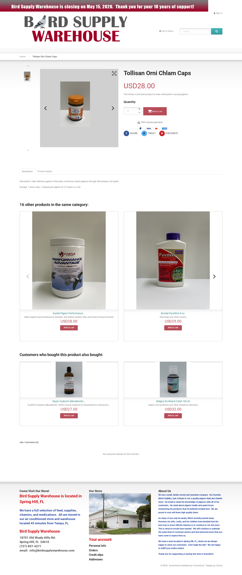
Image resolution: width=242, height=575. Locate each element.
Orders (93, 550)
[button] (218, 13)
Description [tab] (27, 171)
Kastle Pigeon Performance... (69, 313)
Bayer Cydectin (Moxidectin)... (69, 401)
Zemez (219, 565)
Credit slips (96, 554)
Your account (100, 539)
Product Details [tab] (44, 171)
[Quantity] (132, 111)
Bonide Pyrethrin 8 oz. (173, 313)
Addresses (96, 559)
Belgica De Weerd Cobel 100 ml (173, 401)
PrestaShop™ (199, 565)
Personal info (97, 545)
